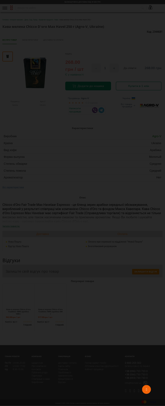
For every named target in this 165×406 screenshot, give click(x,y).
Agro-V (85, 98)
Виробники (37, 382)
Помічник (63, 369)
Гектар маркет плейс (95, 363)
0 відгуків (28, 325)
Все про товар (9, 40)
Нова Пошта (14, 241)
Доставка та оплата (53, 40)
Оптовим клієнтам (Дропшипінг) (101, 366)
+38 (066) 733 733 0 (136, 374)
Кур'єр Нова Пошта (18, 246)
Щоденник (37, 363)
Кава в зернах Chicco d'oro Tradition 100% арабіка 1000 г (18, 312)
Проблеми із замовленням (65, 374)
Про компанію (39, 366)
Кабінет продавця (94, 369)
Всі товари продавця (128, 106)
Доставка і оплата (67, 363)
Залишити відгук (145, 271)
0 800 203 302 (133, 363)
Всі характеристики (13, 187)
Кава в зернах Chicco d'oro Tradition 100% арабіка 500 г (50, 312)
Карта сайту (64, 366)
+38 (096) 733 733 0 (136, 371)
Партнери (37, 375)
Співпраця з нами (41, 379)
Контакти (36, 369)
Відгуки (62, 382)
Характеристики (30, 40)
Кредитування (65, 379)
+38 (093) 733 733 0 (136, 378)
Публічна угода (39, 372)
